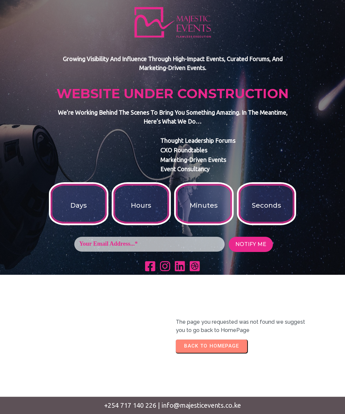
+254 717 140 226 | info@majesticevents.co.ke (172, 405)
